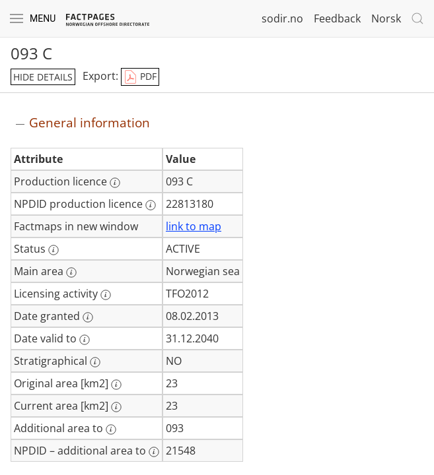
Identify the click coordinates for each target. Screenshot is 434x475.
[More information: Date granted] (88, 317)
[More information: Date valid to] (84, 339)
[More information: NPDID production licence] (150, 205)
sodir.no (282, 18)
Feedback (337, 18)
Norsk (386, 18)
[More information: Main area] (71, 272)
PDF (140, 77)
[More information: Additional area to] (111, 429)
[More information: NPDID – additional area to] (154, 452)
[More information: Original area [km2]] (116, 384)
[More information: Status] (53, 250)
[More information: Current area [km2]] (116, 407)
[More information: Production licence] (115, 182)
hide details (43, 77)
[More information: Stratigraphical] (95, 362)
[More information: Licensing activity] (105, 295)
